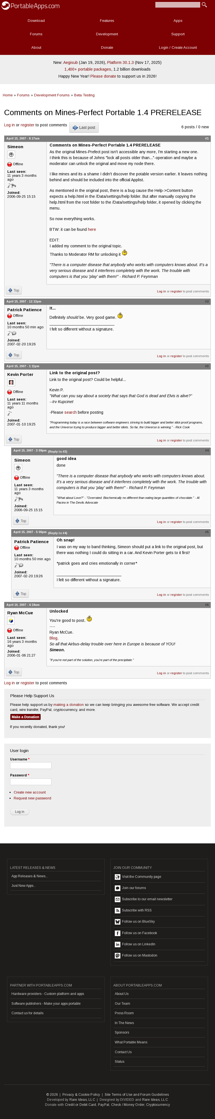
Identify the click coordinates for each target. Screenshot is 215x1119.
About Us (121, 994)
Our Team (122, 1004)
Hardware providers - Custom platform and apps (47, 994)
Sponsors (122, 1032)
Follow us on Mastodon (136, 956)
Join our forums (130, 888)
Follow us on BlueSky (135, 922)
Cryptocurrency (158, 1105)
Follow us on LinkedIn (135, 944)
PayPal (103, 1105)
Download (36, 20)
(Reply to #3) (57, 451)
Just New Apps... (23, 886)
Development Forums (52, 95)
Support (177, 34)
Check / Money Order (127, 1105)
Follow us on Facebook (136, 933)
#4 (207, 450)
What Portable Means (131, 1042)
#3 (207, 366)
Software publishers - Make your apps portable (46, 1004)
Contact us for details (27, 1013)
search (70, 412)
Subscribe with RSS (133, 910)
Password (19, 775)
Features (107, 20)
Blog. (54, 638)
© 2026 (52, 1095)
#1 (207, 138)
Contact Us (123, 1052)
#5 (207, 532)
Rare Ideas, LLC (82, 1100)
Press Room (124, 1013)
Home (8, 95)
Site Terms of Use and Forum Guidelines (137, 1095)
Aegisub (70, 62)
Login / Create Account (178, 47)
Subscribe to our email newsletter (143, 899)
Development (107, 34)
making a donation (68, 704)
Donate (107, 47)
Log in (9, 125)
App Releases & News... (29, 876)
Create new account (30, 792)
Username (19, 759)
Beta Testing (84, 95)
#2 (207, 301)
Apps (178, 20)
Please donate (103, 76)
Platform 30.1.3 (120, 62)
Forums (36, 34)
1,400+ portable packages (87, 69)
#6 (207, 604)
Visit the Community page (138, 877)
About (36, 47)
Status (119, 1062)
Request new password (32, 798)
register (27, 125)
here (92, 229)
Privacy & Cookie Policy (81, 1095)
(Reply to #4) (57, 533)
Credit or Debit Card (80, 1105)
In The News (124, 1023)
